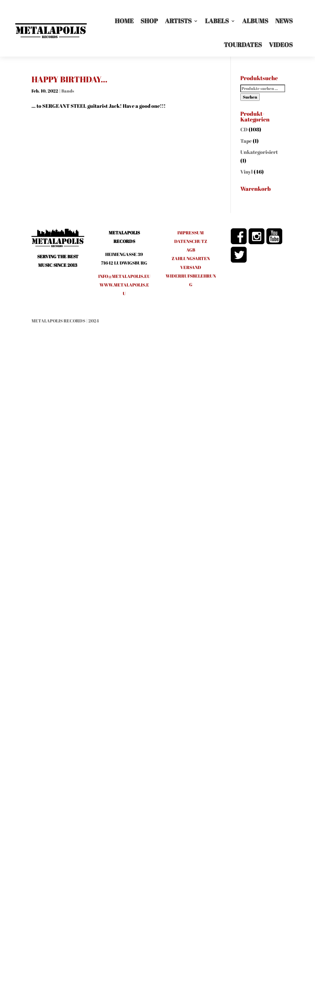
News (284, 21)
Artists (178, 21)
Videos (281, 44)
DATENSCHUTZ (190, 241)
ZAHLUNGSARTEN (191, 258)
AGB (190, 250)
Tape (246, 140)
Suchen (250, 97)
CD (244, 129)
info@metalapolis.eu (124, 276)
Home (124, 21)
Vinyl (246, 171)
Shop (149, 21)
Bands (67, 91)
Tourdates (243, 44)
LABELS (217, 21)
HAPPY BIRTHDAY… (69, 79)
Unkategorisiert (259, 151)
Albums (255, 21)
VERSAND (190, 267)
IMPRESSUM (190, 233)
